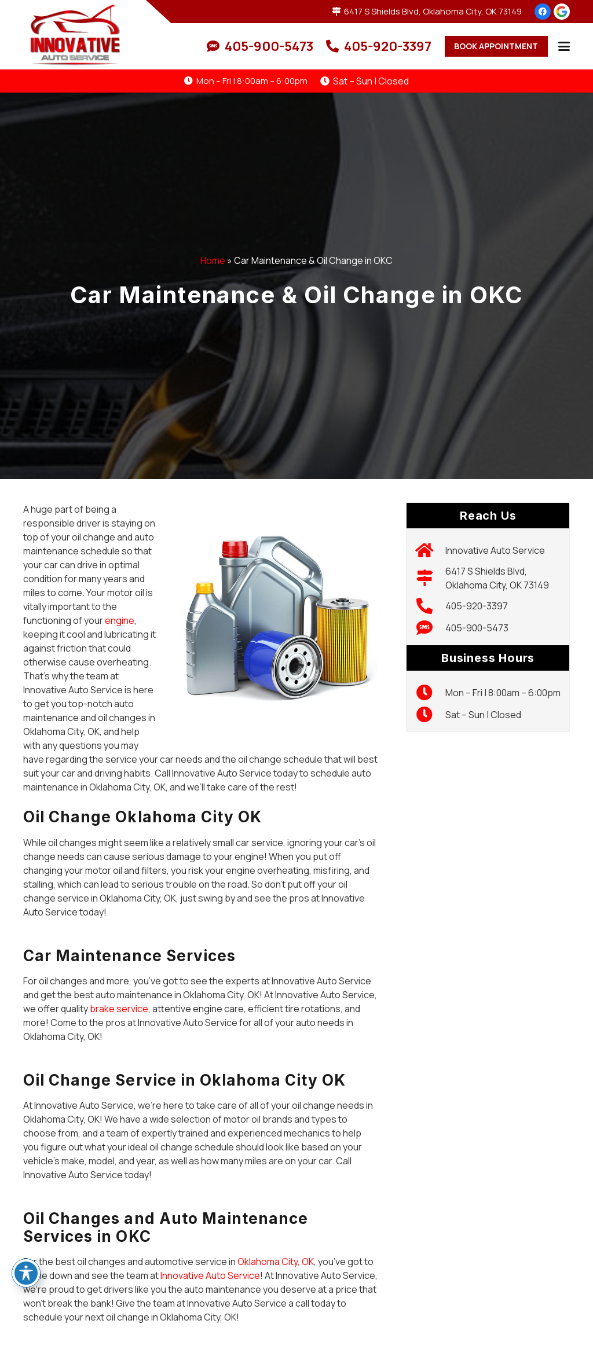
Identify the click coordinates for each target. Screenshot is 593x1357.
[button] (564, 46)
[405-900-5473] (430, 628)
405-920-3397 (476, 606)
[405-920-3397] (430, 606)
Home (212, 260)
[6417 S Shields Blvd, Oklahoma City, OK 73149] (430, 578)
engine (119, 620)
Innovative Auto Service (210, 1275)
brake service (119, 1008)
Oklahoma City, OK (275, 1261)
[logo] (76, 35)
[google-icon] (562, 11)
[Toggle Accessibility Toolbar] (26, 1273)
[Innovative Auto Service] (430, 550)
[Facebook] (543, 11)
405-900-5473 (476, 628)
